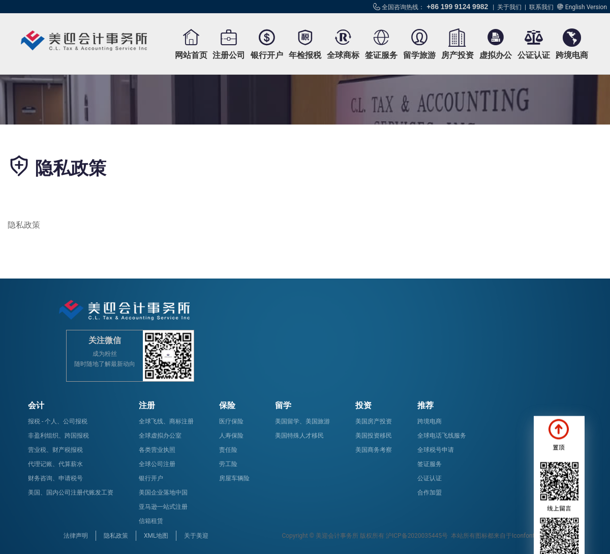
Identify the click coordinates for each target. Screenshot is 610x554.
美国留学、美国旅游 (302, 421)
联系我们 (541, 7)
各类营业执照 (157, 449)
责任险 (228, 449)
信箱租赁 (151, 521)
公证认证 (533, 55)
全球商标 (343, 55)
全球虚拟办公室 (160, 435)
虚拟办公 (495, 55)
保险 (227, 405)
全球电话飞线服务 (441, 435)
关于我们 (509, 7)
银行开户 (267, 55)
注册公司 (228, 55)
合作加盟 (429, 492)
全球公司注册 (157, 464)
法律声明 (76, 535)
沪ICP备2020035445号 (417, 535)
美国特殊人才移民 (299, 435)
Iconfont (523, 535)
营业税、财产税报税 (55, 449)
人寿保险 (231, 435)
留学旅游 (419, 55)
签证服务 (381, 55)
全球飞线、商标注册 (166, 421)
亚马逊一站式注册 (163, 506)
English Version (586, 7)
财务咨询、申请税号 (55, 478)
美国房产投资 (373, 421)
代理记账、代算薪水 (55, 464)
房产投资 (457, 55)
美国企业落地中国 (163, 492)
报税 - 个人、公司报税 (57, 421)
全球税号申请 (435, 449)
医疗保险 (231, 421)
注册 (147, 405)
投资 (363, 405)
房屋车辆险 (234, 478)
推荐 (425, 405)
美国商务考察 (373, 449)
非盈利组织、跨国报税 (58, 435)
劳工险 (228, 464)
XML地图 (156, 535)
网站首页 (191, 55)
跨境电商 (572, 55)
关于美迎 (196, 535)
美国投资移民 (373, 435)
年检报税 (305, 55)
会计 (36, 405)
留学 (283, 405)
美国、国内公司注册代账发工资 (70, 492)
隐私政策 (116, 535)
